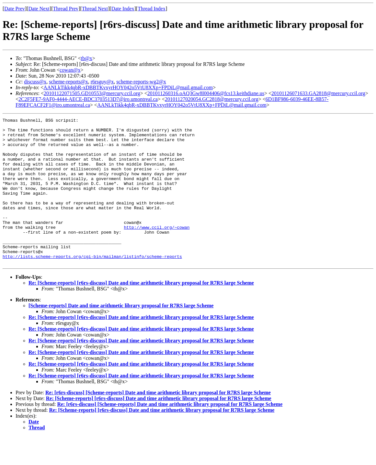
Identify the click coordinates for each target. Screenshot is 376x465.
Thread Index (151, 8)
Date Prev (14, 8)
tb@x (86, 58)
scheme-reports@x (68, 81)
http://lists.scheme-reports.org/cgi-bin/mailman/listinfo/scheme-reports (92, 285)
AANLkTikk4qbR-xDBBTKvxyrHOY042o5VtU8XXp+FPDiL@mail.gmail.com (128, 87)
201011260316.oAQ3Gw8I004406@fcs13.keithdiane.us (205, 93)
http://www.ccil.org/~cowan (156, 249)
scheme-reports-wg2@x (141, 81)
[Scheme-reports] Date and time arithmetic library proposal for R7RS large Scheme (120, 334)
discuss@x (35, 81)
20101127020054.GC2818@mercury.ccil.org (211, 99)
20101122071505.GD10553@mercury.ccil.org (92, 93)
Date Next (39, 8)
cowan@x (70, 70)
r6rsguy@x (102, 81)
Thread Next (95, 8)
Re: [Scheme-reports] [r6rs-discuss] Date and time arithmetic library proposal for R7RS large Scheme (141, 312)
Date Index (122, 8)
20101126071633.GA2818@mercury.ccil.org (318, 93)
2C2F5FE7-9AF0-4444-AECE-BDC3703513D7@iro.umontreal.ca (88, 99)
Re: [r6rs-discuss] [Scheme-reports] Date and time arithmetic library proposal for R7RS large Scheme (158, 421)
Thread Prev (65, 8)
